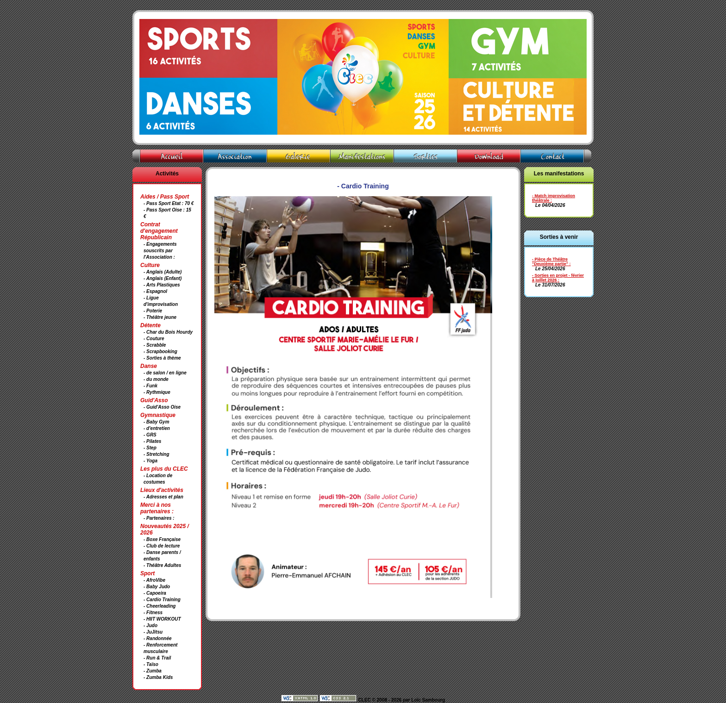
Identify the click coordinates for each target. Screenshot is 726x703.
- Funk (150, 385)
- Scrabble (155, 345)
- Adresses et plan (163, 496)
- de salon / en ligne (165, 372)
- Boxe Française (162, 539)
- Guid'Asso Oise (162, 407)
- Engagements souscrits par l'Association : (160, 251)
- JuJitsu (153, 632)
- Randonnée (158, 638)
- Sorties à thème (162, 358)
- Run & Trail (157, 657)
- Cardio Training (162, 599)
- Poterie (153, 310)
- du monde (156, 379)
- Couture (154, 338)
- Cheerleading (159, 606)
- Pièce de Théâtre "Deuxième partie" (550, 261)
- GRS (150, 434)
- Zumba (153, 670)
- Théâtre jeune (160, 317)
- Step (150, 447)
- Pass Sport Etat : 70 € (169, 203)
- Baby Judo (157, 586)
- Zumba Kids (158, 677)
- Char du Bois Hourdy (168, 332)
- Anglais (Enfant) (163, 278)
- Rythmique (157, 392)
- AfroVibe (154, 580)
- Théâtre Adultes (162, 565)
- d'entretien (157, 428)
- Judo (150, 625)
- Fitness (153, 612)
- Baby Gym (156, 421)
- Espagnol (155, 291)
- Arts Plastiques (162, 284)
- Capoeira (155, 593)
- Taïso (151, 664)
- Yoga (150, 460)
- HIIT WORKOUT (162, 619)
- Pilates (152, 441)
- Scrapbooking (160, 351)
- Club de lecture (162, 545)
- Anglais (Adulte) (163, 271)
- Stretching (156, 454)
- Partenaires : (159, 518)
